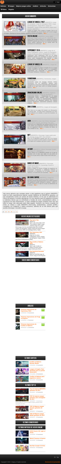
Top (58, 457)
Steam (51, 179)
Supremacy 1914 (34, 50)
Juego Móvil (41, 25)
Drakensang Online (35, 92)
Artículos (43, 6)
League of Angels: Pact (36, 22)
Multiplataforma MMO (49, 54)
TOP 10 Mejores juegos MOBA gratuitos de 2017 (37, 414)
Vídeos (4, 9)
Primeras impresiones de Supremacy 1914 (28, 310)
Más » (45, 33)
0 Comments (30, 312)
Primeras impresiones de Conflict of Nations (28, 324)
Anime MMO (49, 36)
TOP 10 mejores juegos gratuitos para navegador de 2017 (37, 397)
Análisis (35, 6)
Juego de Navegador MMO (44, 24)
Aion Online (45, 121)
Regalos (11, 9)
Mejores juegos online (23, 6)
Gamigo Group (34, 137)
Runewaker (35, 167)
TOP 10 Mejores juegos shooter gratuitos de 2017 (37, 408)
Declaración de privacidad (52, 462)
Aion (40, 121)
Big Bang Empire (33, 177)
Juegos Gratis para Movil (41, 27)
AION (29, 121)
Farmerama (32, 78)
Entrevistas (52, 6)
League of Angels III (35, 64)
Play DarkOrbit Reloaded (37, 251)
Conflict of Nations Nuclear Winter (35, 362)
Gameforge (44, 123)
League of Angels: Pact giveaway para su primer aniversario (37, 370)
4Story (30, 149)
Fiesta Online (32, 36)
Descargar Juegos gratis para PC (37, 38)
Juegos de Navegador (50, 52)
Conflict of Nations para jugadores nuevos (37, 377)
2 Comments (30, 327)
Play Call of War (34, 220)
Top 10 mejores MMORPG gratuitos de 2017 (38, 389)
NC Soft (50, 123)
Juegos (11, 6)
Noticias (3, 6)
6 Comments (39, 392)
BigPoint (52, 93)
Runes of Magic (33, 163)
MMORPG (49, 22)
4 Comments (39, 417)
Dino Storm (32, 106)
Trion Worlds (46, 137)
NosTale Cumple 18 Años (37, 445)
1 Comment (30, 320)
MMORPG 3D (51, 38)
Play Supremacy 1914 (36, 232)
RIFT (29, 135)
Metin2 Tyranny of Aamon (37, 438)
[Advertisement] (31, 290)
